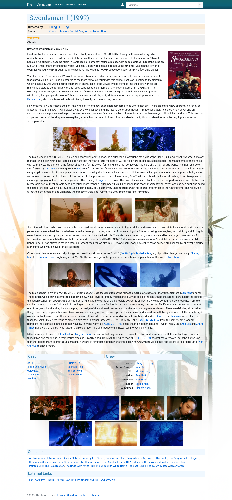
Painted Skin (177, 462)
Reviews (70, 4)
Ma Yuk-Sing (143, 371)
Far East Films (37, 479)
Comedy (54, 31)
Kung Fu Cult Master (104, 462)
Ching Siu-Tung (59, 27)
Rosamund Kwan (45, 257)
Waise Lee (32, 370)
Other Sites (96, 495)
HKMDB (51, 479)
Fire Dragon (175, 458)
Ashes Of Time (113, 323)
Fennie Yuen (34, 99)
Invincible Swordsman (65, 462)
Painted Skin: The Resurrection (46, 465)
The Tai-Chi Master (157, 465)
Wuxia (88, 31)
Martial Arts (76, 31)
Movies (59, 4)
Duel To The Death (156, 458)
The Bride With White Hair (79, 465)
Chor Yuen (175, 316)
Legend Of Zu (142, 338)
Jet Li (79, 168)
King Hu (161, 316)
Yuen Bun (141, 367)
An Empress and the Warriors (46, 458)
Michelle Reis (143, 253)
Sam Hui (50, 168)
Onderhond (87, 479)
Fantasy (64, 31)
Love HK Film (72, 479)
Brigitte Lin (104, 180)
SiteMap (72, 495)
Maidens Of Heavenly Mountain (151, 462)
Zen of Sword (176, 465)
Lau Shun (173, 257)
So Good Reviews (105, 479)
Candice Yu (33, 374)
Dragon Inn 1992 (149, 320)
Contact (83, 495)
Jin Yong (187, 292)
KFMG (60, 479)
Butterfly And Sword (93, 458)
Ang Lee (186, 323)
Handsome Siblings (40, 462)
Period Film (99, 31)
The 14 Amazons (39, 5)
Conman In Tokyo (115, 458)
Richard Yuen (143, 387)
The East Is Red (137, 465)
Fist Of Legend (191, 458)
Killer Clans (85, 462)
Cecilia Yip (127, 253)
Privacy (81, 4)
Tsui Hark (65, 334)
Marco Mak (142, 383)
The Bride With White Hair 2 (111, 465)
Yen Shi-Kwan (75, 370)
